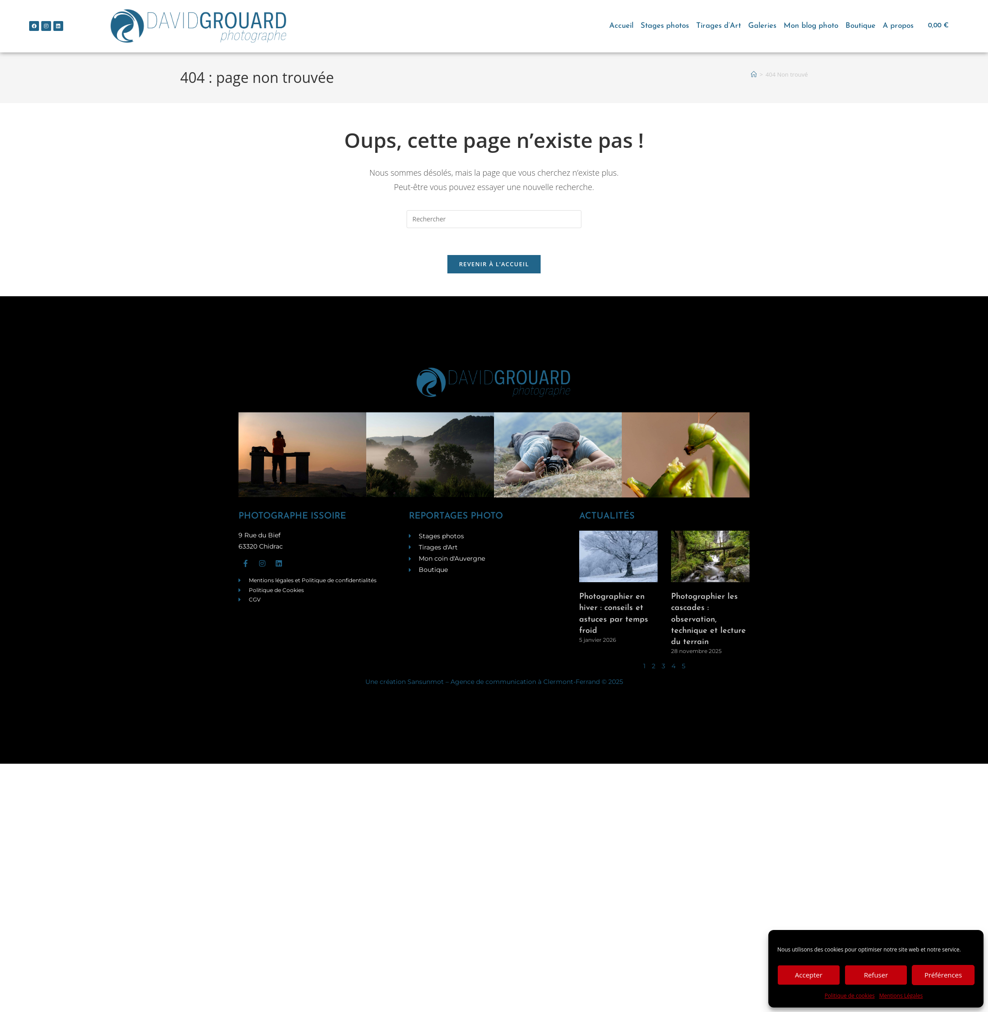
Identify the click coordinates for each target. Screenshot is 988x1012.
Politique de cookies (850, 995)
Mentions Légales (901, 995)
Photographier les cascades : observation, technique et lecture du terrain (708, 620)
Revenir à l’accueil (494, 264)
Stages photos (665, 26)
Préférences (943, 974)
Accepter (808, 974)
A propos (898, 26)
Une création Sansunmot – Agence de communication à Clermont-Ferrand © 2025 (494, 682)
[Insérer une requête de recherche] (494, 219)
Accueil (621, 26)
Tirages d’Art (718, 26)
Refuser (876, 974)
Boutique (860, 26)
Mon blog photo (811, 26)
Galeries (762, 26)
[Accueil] (754, 74)
